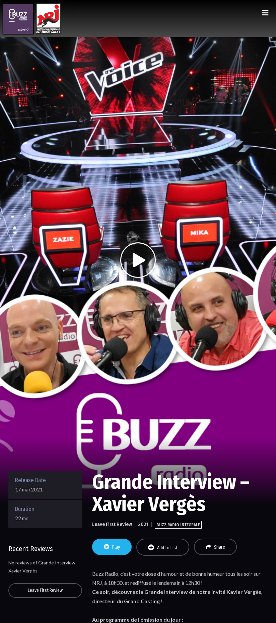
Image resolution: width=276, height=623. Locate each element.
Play (112, 547)
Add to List (163, 547)
